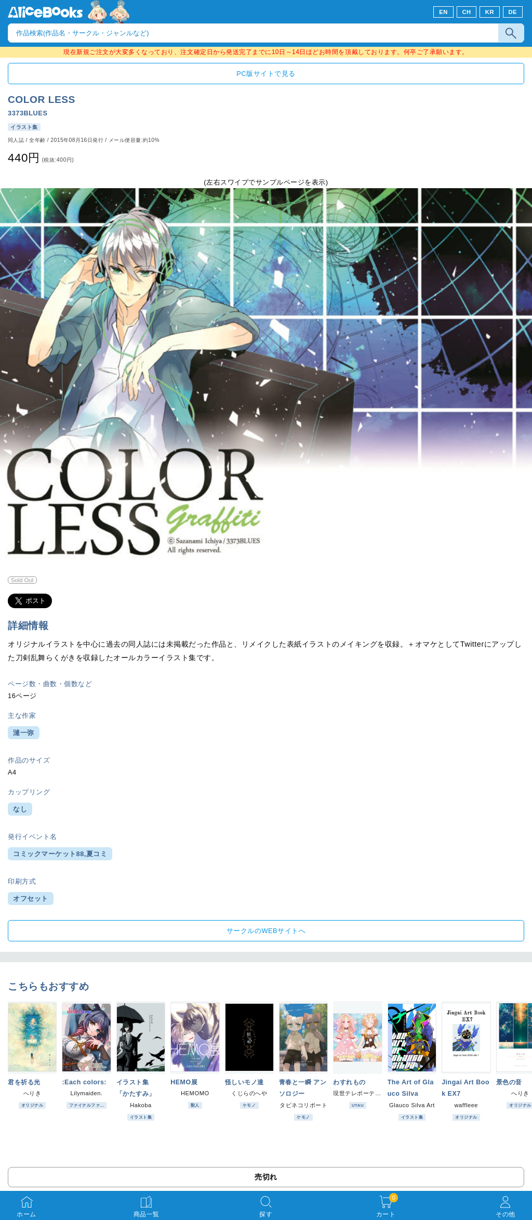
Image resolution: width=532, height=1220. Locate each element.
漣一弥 (23, 733)
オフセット (30, 898)
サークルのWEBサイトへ (266, 931)
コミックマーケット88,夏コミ (60, 854)
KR (489, 12)
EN (443, 12)
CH (466, 12)
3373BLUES (27, 113)
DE (513, 12)
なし (20, 809)
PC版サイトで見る (265, 73)
